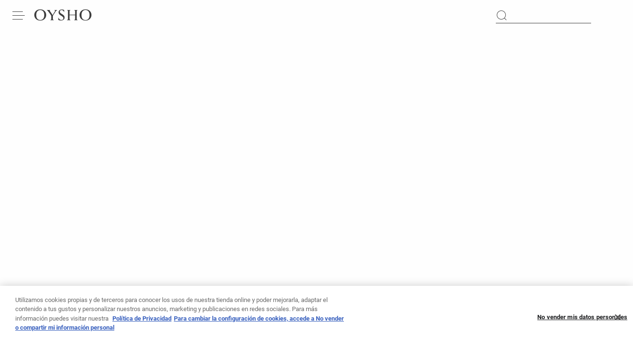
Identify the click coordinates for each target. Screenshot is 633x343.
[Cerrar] (617, 320)
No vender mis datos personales (582, 319)
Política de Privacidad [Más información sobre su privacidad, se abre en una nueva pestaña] (141, 321)
